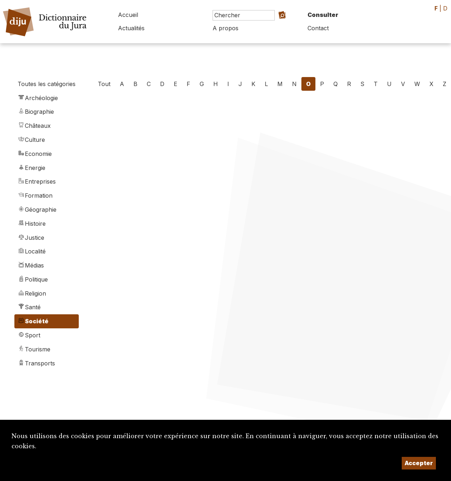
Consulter (323, 14)
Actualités (131, 28)
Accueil (128, 14)
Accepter (419, 463)
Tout (104, 83)
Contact (318, 28)
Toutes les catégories (47, 83)
